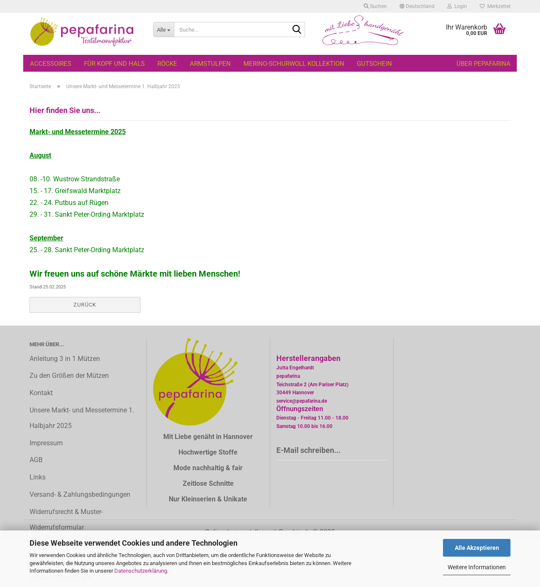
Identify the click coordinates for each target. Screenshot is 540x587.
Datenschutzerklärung (140, 571)
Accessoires (50, 63)
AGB (36, 460)
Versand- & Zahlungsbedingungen (80, 494)
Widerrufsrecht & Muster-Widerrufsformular (66, 519)
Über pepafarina (483, 63)
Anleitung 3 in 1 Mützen (65, 359)
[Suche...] (163, 29)
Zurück (84, 305)
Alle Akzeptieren (477, 547)
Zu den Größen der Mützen (69, 376)
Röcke (167, 63)
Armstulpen (210, 63)
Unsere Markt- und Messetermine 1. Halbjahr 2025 (82, 418)
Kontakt (41, 393)
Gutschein (374, 63)
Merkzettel (495, 6)
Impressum (46, 443)
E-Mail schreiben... (308, 450)
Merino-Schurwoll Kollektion (293, 63)
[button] (417, 6)
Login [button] (457, 6)
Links (38, 477)
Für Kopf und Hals (114, 63)
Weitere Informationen (477, 567)
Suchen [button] (375, 6)
